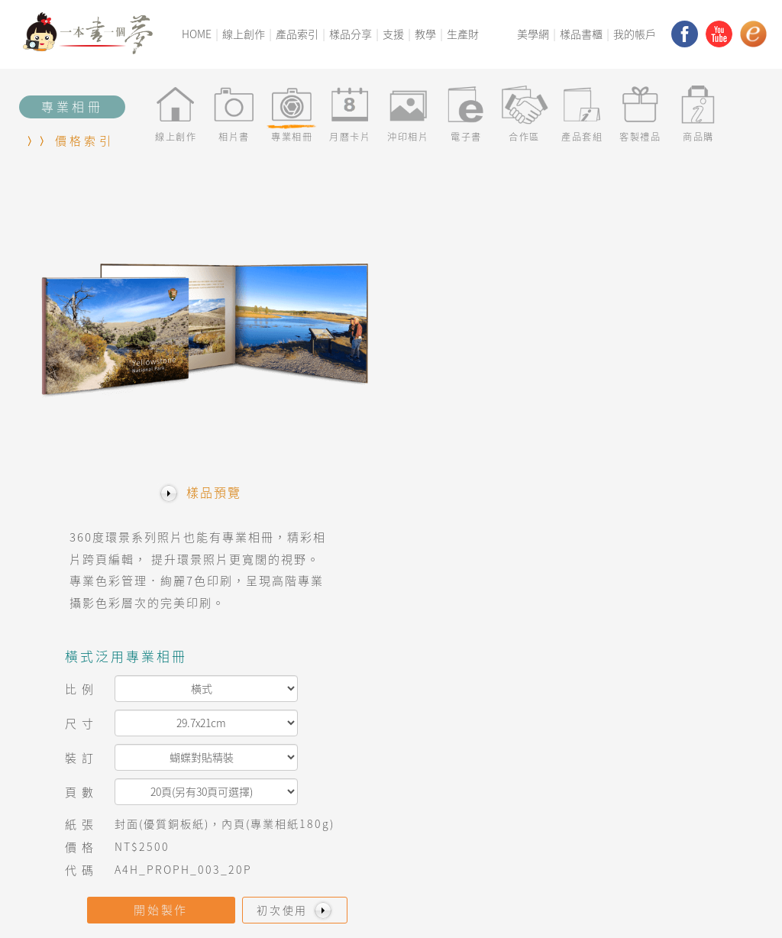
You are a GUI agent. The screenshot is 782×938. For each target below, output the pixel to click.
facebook (684, 34)
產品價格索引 (242, 805)
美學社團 (499, 788)
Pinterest (636, 805)
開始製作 (544, 451)
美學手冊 (499, 769)
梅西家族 (97, 805)
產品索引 (297, 34)
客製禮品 (364, 788)
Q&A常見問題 (242, 788)
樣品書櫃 (581, 34)
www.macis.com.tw (545, 910)
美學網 (533, 34)
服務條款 (280, 896)
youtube (719, 34)
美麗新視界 (102, 788)
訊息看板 (231, 769)
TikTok (629, 877)
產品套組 (364, 769)
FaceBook (637, 769)
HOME (197, 34)
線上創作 (243, 34)
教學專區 (231, 752)
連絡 (85, 824)
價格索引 (84, 140)
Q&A (86, 896)
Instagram (639, 788)
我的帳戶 (634, 34)
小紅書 (626, 859)
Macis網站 (636, 752)
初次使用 (679, 452)
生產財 (463, 34)
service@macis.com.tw (654, 910)
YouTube (634, 824)
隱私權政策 (226, 896)
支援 (393, 34)
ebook (627, 841)
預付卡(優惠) (374, 841)
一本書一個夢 (108, 752)
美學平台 (97, 769)
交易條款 (172, 896)
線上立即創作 (375, 752)
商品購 (358, 805)
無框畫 (358, 824)
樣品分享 (350, 34)
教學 (425, 34)
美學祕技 (499, 805)
